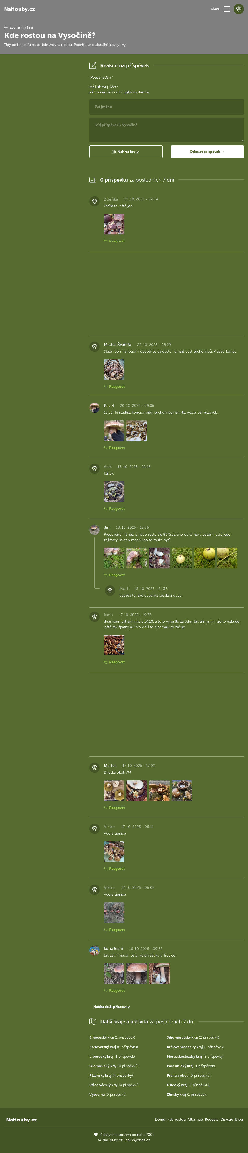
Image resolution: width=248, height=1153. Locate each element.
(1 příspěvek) (112, 1037)
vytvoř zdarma (137, 92)
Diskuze (227, 1119)
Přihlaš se (97, 92)
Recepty (211, 1119)
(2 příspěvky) (193, 1037)
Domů (160, 1119)
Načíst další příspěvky (111, 1007)
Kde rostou (176, 1119)
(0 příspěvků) (113, 1047)
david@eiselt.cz (138, 1140)
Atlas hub (195, 1119)
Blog (239, 1119)
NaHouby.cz (19, 9)
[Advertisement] (42, 137)
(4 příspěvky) (111, 1075)
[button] (227, 9)
